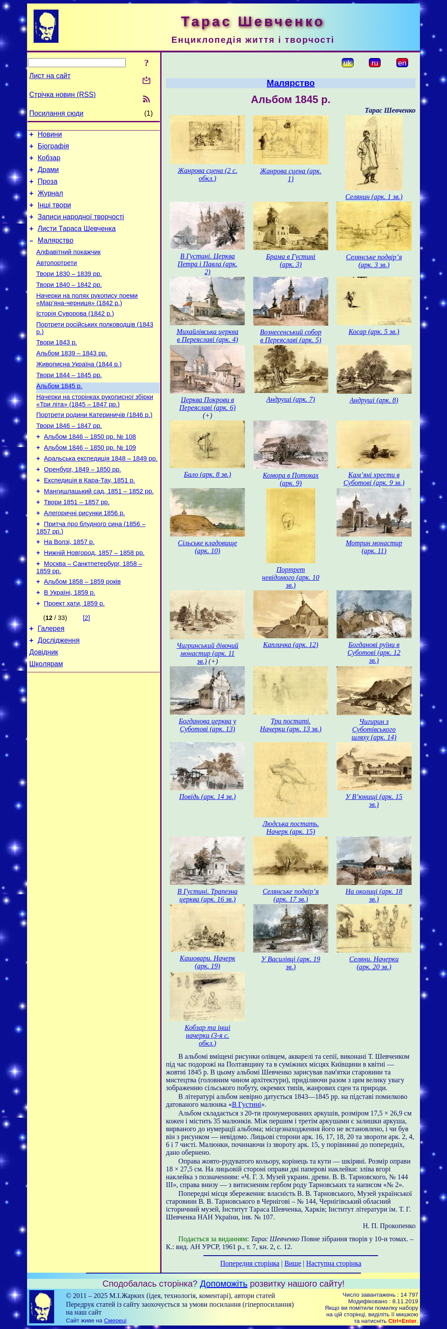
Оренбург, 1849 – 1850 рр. (82, 507)
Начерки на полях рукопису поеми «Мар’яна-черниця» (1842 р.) (87, 319)
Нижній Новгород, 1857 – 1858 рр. (94, 599)
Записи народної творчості (81, 227)
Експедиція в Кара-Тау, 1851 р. (89, 519)
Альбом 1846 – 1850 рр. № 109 (90, 482)
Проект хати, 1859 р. (74, 655)
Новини (50, 135)
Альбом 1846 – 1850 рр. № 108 (90, 470)
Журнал (50, 201)
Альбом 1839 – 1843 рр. (71, 378)
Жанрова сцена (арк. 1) (291, 174)
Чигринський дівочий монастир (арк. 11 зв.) (208, 653)
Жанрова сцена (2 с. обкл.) (207, 174)
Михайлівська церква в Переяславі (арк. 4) (207, 335)
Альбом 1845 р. (59, 414)
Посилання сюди (56, 113)
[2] (86, 670)
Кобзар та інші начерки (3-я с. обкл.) (207, 1035)
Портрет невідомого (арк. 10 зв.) (290, 577)
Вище (292, 1263)
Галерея (51, 682)
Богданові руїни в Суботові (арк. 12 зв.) (373, 652)
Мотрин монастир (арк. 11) (374, 546)
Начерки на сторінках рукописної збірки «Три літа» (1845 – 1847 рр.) (94, 430)
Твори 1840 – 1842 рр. (69, 303)
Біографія (53, 148)
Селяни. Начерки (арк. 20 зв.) (374, 963)
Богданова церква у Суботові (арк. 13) (207, 725)
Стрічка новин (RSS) (62, 94)
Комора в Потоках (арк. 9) (291, 479)
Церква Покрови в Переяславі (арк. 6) (207, 403)
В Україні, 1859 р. (70, 643)
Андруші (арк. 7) (290, 399)
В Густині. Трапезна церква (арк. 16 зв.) (207, 895)
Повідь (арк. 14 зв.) (207, 796)
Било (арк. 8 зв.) (207, 474)
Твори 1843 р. (56, 365)
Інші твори (54, 214)
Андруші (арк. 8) (374, 400)
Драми (48, 175)
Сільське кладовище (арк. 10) (207, 546)
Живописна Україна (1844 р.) (79, 390)
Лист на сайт (50, 75)
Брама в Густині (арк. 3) (290, 260)
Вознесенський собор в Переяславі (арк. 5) (291, 336)
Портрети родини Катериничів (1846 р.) (94, 446)
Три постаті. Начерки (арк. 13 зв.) (291, 725)
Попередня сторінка (249, 1263)
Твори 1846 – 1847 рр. (69, 458)
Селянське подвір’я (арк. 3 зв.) (374, 261)
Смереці (115, 1320)
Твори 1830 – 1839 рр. (69, 290)
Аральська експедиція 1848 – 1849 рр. (101, 495)
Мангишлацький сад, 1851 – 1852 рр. (99, 531)
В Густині (246, 1104)
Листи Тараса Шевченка (77, 240)
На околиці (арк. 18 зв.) (373, 895)
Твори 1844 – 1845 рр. (69, 402)
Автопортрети (56, 278)
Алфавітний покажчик (68, 266)
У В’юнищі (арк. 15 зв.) (373, 800)
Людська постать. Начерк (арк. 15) (290, 827)
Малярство (55, 253)
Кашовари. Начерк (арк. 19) (207, 962)
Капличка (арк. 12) (290, 644)
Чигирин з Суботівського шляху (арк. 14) (373, 729)
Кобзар (49, 161)
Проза (47, 188)
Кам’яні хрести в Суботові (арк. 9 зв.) (374, 478)
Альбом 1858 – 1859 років (82, 631)
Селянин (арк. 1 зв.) (373, 196)
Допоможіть (224, 1283)
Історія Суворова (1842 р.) (75, 334)
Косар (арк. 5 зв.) (374, 331)
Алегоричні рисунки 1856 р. (84, 556)
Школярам (46, 721)
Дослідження (58, 695)
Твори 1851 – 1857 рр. (77, 544)
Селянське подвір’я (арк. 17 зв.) (291, 895)
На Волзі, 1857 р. (69, 587)
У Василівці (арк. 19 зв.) (290, 963)
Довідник (43, 708)
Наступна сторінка (333, 1263)
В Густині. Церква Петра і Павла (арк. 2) (207, 263)
